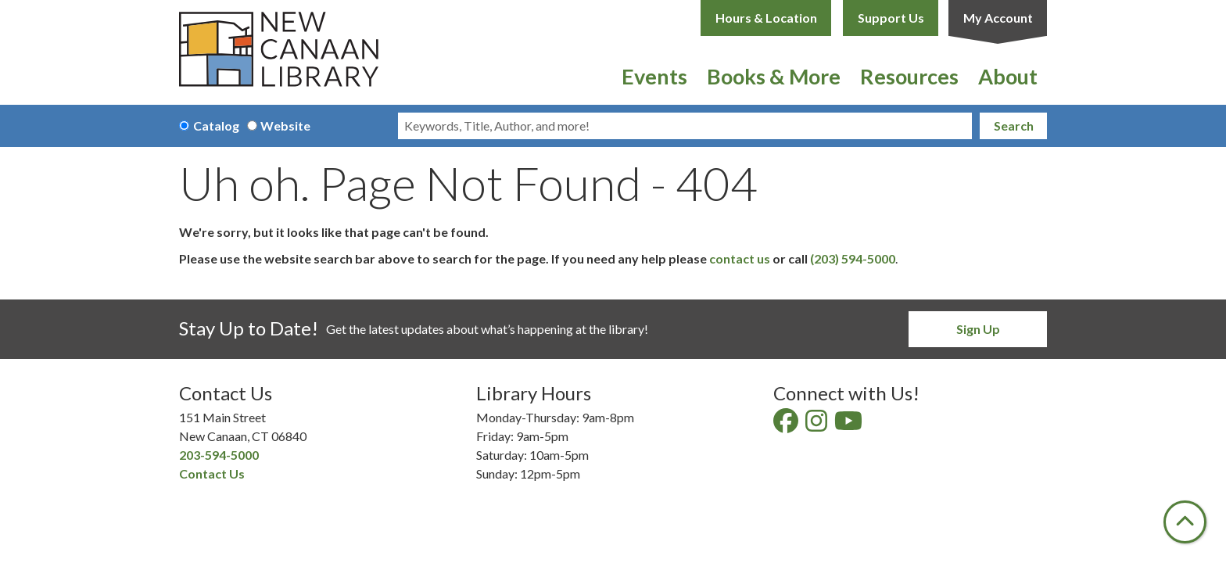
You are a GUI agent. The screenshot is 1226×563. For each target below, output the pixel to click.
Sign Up (978, 328)
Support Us (891, 17)
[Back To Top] (1184, 521)
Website (285, 125)
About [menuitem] (1008, 76)
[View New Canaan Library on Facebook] (787, 425)
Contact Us (212, 473)
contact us (739, 258)
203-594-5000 (219, 454)
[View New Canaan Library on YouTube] (849, 425)
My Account (998, 17)
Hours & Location (766, 17)
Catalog (216, 125)
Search (1014, 125)
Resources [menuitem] (909, 76)
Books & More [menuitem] (774, 76)
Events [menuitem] (654, 76)
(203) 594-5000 (852, 258)
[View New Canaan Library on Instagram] (817, 425)
